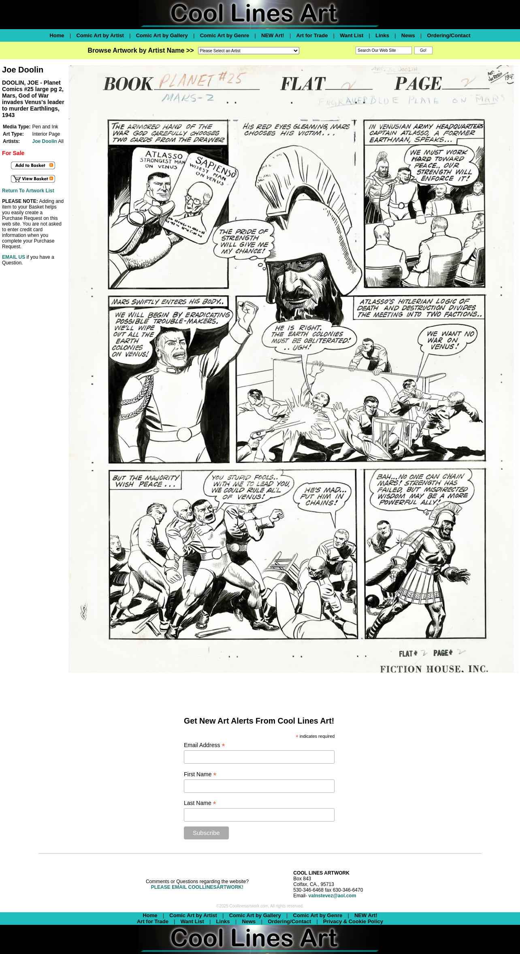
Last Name (200, 803)
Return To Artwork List (28, 191)
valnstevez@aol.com (332, 896)
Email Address (204, 745)
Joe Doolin (44, 141)
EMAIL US (13, 257)
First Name (200, 774)
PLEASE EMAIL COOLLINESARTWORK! (197, 887)
